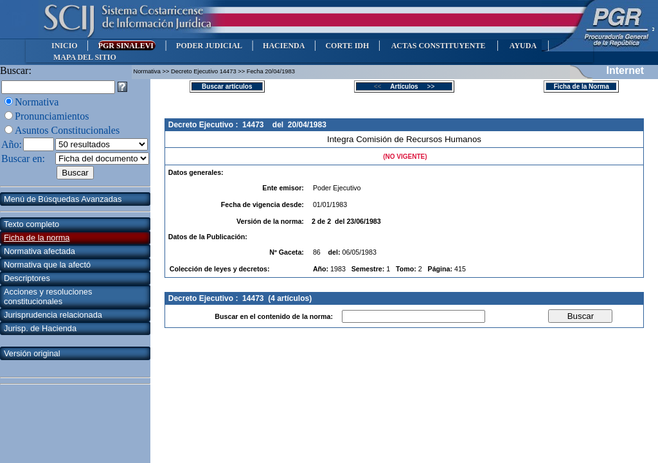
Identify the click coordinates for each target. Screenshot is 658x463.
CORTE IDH (347, 45)
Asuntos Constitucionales (67, 130)
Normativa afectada (39, 251)
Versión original (32, 353)
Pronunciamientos (52, 116)
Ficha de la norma (36, 237)
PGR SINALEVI (127, 45)
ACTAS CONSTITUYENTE (438, 45)
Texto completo (31, 224)
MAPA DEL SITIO (84, 57)
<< (381, 86)
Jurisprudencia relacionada (53, 315)
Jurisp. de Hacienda (40, 328)
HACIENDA (284, 45)
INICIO (64, 45)
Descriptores (27, 278)
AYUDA (523, 45)
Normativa (36, 101)
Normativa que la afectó (47, 264)
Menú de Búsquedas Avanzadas (62, 199)
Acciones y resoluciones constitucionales (48, 296)
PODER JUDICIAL (209, 45)
